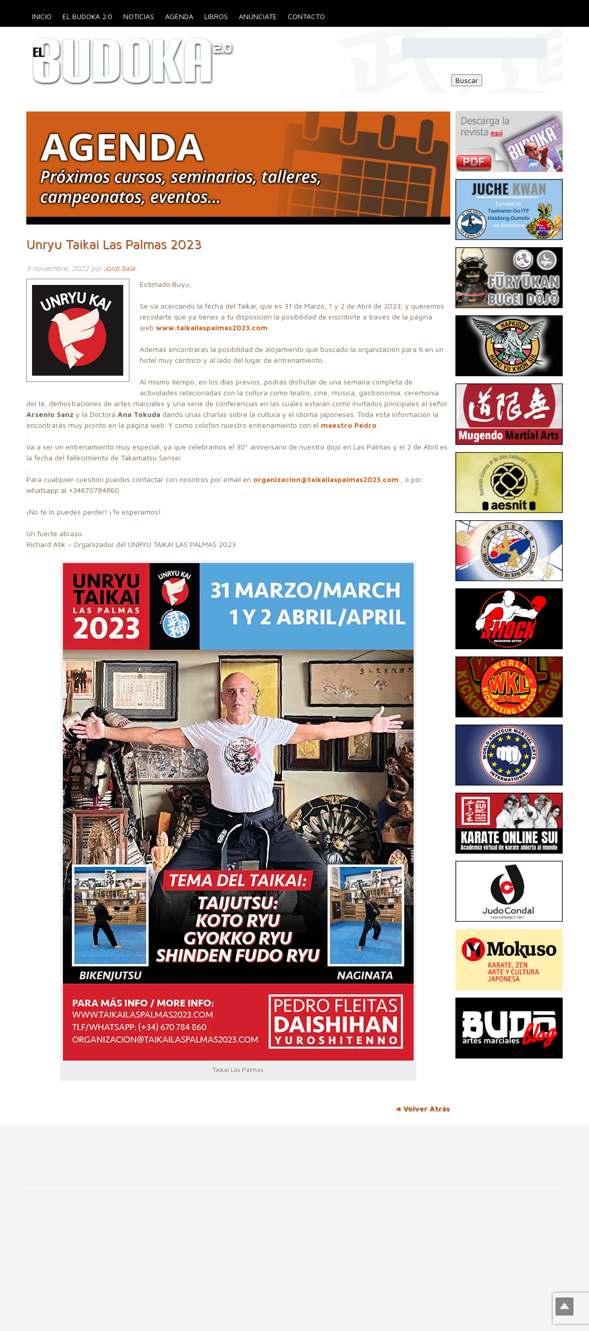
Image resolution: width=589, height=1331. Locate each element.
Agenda (179, 16)
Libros (216, 16)
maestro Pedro (349, 425)
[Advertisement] (187, 1148)
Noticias (138, 16)
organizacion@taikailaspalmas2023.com (326, 479)
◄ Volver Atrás (422, 1108)
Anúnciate (258, 16)
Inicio (42, 16)
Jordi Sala (119, 268)
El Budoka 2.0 (87, 16)
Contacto (306, 16)
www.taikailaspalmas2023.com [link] (212, 327)
